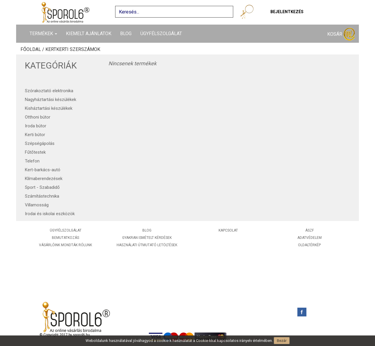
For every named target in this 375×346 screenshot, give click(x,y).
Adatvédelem (309, 238)
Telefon (32, 161)
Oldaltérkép (309, 245)
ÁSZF (309, 230)
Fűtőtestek (35, 152)
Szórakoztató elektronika (49, 90)
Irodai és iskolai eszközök (50, 213)
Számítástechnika (42, 196)
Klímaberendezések (43, 178)
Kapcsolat (228, 230)
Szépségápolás (39, 143)
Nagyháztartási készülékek (50, 99)
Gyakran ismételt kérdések (147, 238)
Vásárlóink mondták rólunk (65, 245)
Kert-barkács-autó (42, 169)
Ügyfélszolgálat (161, 33)
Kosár (341, 34)
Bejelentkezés (287, 11)
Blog (126, 33)
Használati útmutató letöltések (147, 245)
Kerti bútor (35, 134)
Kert (50, 49)
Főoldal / (33, 49)
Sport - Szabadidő (42, 187)
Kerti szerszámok (78, 49)
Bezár (282, 340)
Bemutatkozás (65, 238)
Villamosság (37, 205)
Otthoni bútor (37, 117)
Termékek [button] (43, 33)
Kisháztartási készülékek (48, 108)
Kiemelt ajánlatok (88, 33)
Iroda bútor (35, 126)
